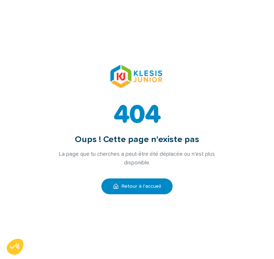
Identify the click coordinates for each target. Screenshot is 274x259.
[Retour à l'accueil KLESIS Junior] (137, 76)
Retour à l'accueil (137, 186)
